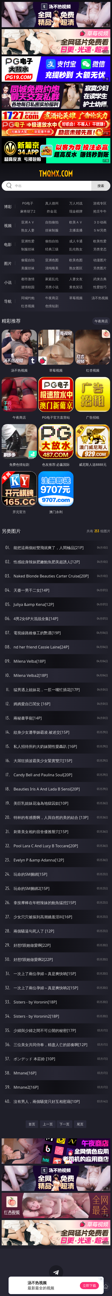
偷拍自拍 (51, 241)
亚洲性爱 (27, 241)
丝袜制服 (51, 230)
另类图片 (100, 268)
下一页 (64, 1124)
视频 (8, 225)
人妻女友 (76, 279)
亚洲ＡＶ (27, 222)
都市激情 (27, 279)
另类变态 (100, 249)
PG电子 (27, 203)
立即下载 (89, 1285)
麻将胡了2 (27, 211)
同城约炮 (27, 298)
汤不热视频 (100, 298)
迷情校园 (27, 287)
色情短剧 (51, 306)
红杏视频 (27, 306)
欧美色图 (76, 260)
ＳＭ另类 (100, 230)
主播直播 (76, 230)
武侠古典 (100, 279)
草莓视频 (76, 298)
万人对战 (76, 203)
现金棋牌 (76, 211)
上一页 (48, 1124)
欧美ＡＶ (76, 222)
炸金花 (52, 211)
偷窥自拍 (27, 260)
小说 (8, 282)
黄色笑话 (76, 287)
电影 (8, 244)
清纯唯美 (51, 268)
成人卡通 (76, 241)
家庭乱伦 (51, 279)
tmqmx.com (56, 173)
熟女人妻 (27, 230)
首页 (32, 1124)
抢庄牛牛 (100, 211)
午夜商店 (51, 298)
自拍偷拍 (51, 222)
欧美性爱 (100, 241)
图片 (8, 263)
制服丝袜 (27, 249)
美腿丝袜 (27, 268)
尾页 (80, 1124)
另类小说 (51, 287)
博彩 (8, 206)
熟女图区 (76, 268)
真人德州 (51, 203)
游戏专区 (100, 203)
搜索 (100, 185)
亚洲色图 (51, 260)
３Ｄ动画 (100, 222)
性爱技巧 (100, 287)
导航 (8, 301)
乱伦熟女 (76, 249)
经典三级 (51, 249)
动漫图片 (100, 260)
